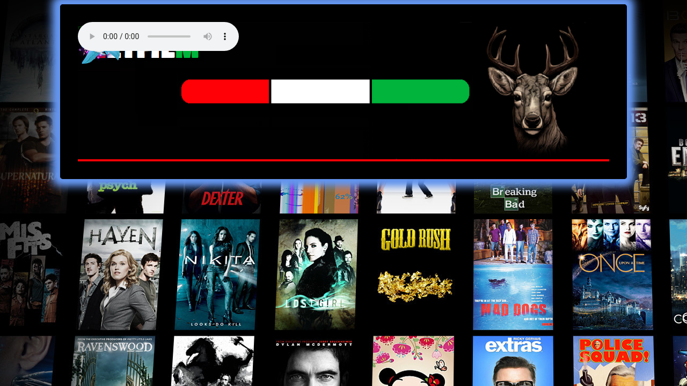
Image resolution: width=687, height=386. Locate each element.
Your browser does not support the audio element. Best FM (158, 36)
